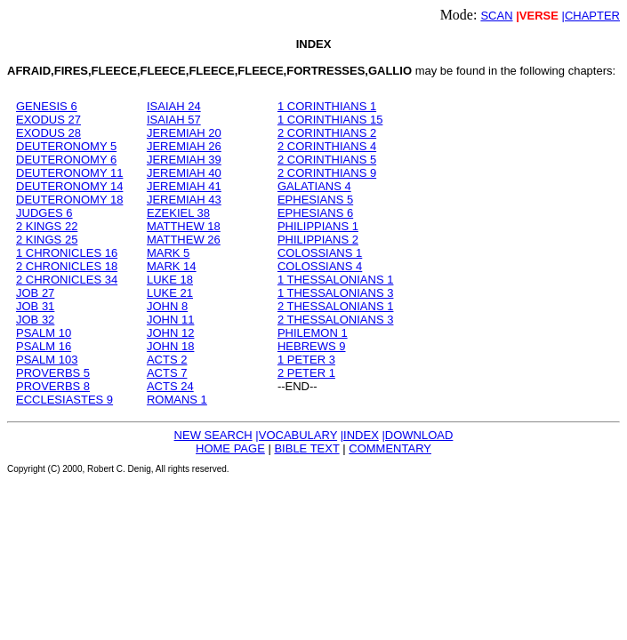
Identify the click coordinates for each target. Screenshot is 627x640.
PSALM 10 (43, 333)
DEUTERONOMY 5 (66, 146)
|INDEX (360, 435)
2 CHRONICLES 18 (66, 266)
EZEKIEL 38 (178, 213)
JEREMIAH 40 (184, 173)
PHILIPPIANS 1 (317, 226)
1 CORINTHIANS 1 (326, 106)
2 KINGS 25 (46, 239)
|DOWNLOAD (417, 435)
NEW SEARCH (213, 435)
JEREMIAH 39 (184, 159)
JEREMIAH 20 (184, 133)
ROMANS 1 (177, 399)
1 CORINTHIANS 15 (329, 119)
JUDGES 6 (44, 213)
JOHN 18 (170, 346)
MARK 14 (172, 266)
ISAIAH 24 (174, 106)
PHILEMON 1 (312, 333)
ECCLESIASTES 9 (64, 399)
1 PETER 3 (306, 359)
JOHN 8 (167, 306)
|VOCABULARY (296, 435)
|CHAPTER (591, 15)
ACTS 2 (167, 359)
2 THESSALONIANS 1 (335, 306)
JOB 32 (35, 319)
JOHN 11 (170, 319)
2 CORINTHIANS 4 (326, 146)
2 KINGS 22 (46, 226)
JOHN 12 (170, 333)
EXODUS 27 (48, 119)
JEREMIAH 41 (184, 186)
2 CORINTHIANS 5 (326, 159)
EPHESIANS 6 (315, 213)
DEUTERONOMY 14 (69, 186)
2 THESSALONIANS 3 (335, 319)
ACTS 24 (170, 386)
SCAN (496, 15)
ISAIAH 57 (174, 119)
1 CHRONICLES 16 (66, 253)
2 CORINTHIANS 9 (326, 173)
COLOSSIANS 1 (319, 253)
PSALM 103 (46, 359)
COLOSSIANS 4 (319, 266)
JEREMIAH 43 (184, 199)
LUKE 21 (170, 293)
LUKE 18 (170, 279)
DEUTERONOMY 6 (66, 159)
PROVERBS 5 (53, 373)
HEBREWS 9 (311, 346)
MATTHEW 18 (184, 226)
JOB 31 (35, 306)
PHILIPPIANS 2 (317, 239)
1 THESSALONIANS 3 (335, 293)
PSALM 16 (43, 346)
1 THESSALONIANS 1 (335, 279)
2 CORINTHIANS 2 (326, 133)
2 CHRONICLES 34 (66, 279)
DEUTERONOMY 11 (69, 173)
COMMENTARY (390, 448)
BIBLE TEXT (306, 448)
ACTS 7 (167, 373)
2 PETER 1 (306, 373)
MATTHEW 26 (184, 239)
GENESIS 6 (46, 106)
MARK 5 (168, 253)
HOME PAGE (230, 448)
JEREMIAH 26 (184, 146)
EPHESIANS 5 (315, 199)
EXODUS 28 (48, 133)
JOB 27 (35, 293)
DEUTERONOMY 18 (69, 199)
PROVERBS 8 (53, 386)
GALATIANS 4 (314, 186)
